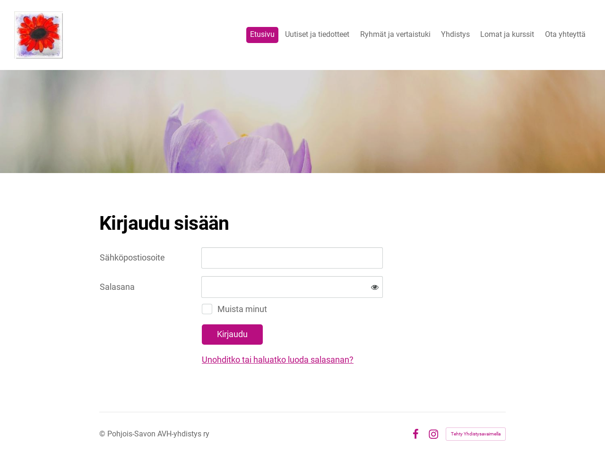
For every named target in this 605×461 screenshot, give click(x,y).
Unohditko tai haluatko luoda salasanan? (278, 360)
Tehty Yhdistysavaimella (476, 433)
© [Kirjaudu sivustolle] (103, 433)
